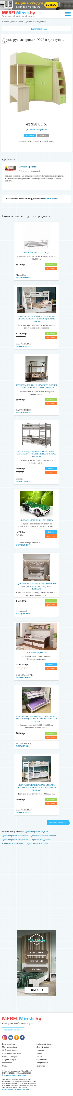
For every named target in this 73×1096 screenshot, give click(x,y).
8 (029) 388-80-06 (23, 614)
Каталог (5, 22)
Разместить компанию (13, 1030)
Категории (39, 28)
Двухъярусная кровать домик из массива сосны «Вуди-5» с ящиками (36, 586)
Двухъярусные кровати (37, 843)
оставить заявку (50, 198)
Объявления (41, 1059)
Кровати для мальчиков (12, 843)
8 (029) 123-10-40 (23, 746)
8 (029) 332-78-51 (23, 481)
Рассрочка (40, 1050)
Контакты (40, 1066)
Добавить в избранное (36, 129)
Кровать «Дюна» (36, 652)
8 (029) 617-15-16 (23, 677)
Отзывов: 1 (35, 171)
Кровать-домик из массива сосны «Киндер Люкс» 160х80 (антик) (36, 386)
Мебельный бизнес (44, 1044)
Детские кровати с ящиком (43, 835)
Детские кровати (27, 166)
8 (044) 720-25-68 (23, 545)
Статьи (5, 1066)
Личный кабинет (43, 1047)
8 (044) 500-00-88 (23, 277)
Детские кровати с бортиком (15, 839)
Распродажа (7, 1063)
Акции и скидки (9, 1059)
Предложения (42, 1063)
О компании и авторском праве (14, 1075)
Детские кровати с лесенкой (15, 835)
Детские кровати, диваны (35, 22)
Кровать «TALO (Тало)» (36, 252)
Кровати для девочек (41, 839)
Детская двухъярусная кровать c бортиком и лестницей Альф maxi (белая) (37, 454)
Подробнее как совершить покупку (15, 1089)
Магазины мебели (9, 1047)
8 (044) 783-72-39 (23, 346)
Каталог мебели (8, 1044)
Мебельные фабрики (10, 1050)
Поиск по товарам (9, 1056)
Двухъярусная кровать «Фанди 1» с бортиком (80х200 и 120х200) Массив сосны (36, 719)
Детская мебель (17, 22)
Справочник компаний (11, 1053)
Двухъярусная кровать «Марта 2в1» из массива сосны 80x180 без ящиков (36, 787)
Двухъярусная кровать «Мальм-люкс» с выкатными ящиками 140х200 (36, 319)
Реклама (39, 1056)
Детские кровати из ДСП (36, 831)
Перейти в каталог (57, 822)
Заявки (39, 1053)
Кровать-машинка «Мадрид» (36, 520)
